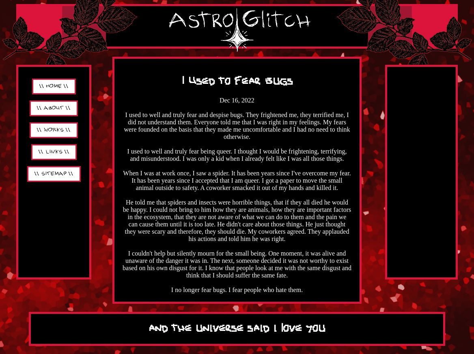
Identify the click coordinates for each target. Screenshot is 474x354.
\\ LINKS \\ (54, 152)
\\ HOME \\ (54, 86)
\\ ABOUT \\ (54, 108)
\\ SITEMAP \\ (53, 174)
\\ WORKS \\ (54, 130)
